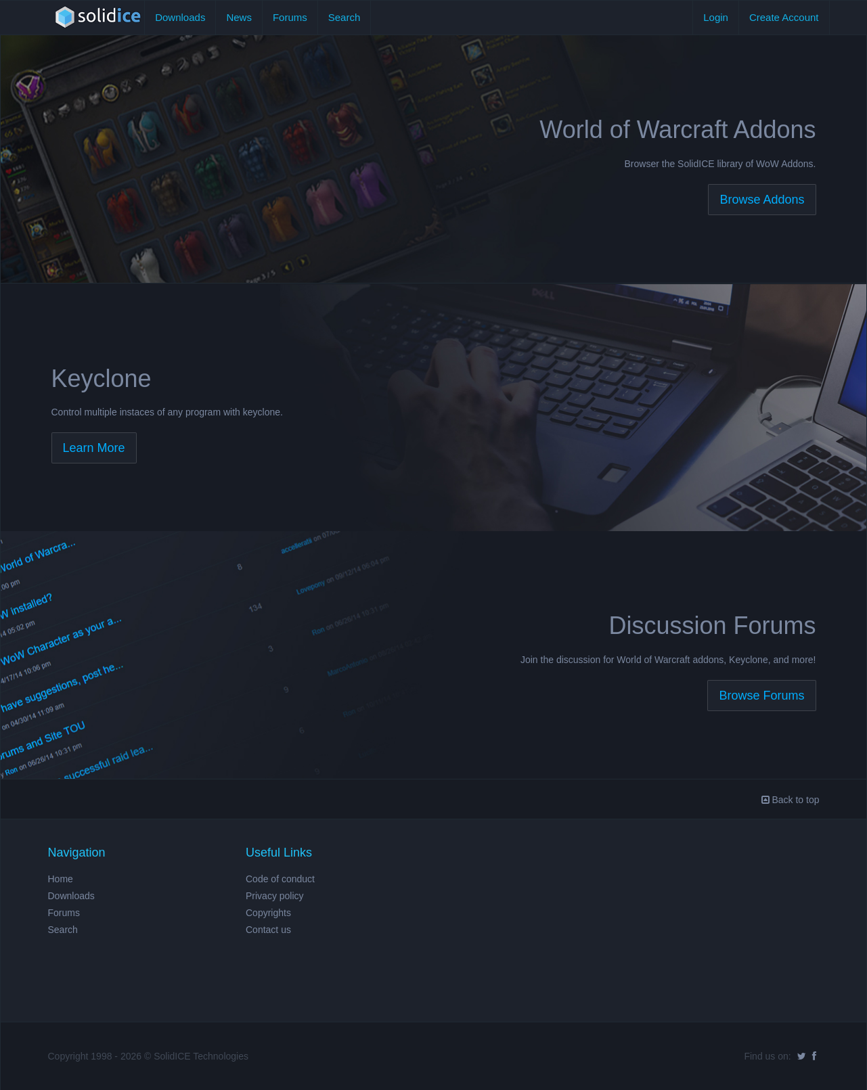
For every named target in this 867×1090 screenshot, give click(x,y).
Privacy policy (275, 895)
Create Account (784, 17)
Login (715, 17)
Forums (290, 17)
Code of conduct (280, 878)
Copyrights (268, 912)
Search (344, 17)
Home (60, 878)
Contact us (268, 929)
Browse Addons (761, 199)
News (239, 17)
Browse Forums (761, 695)
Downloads (180, 17)
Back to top (790, 799)
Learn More (94, 448)
